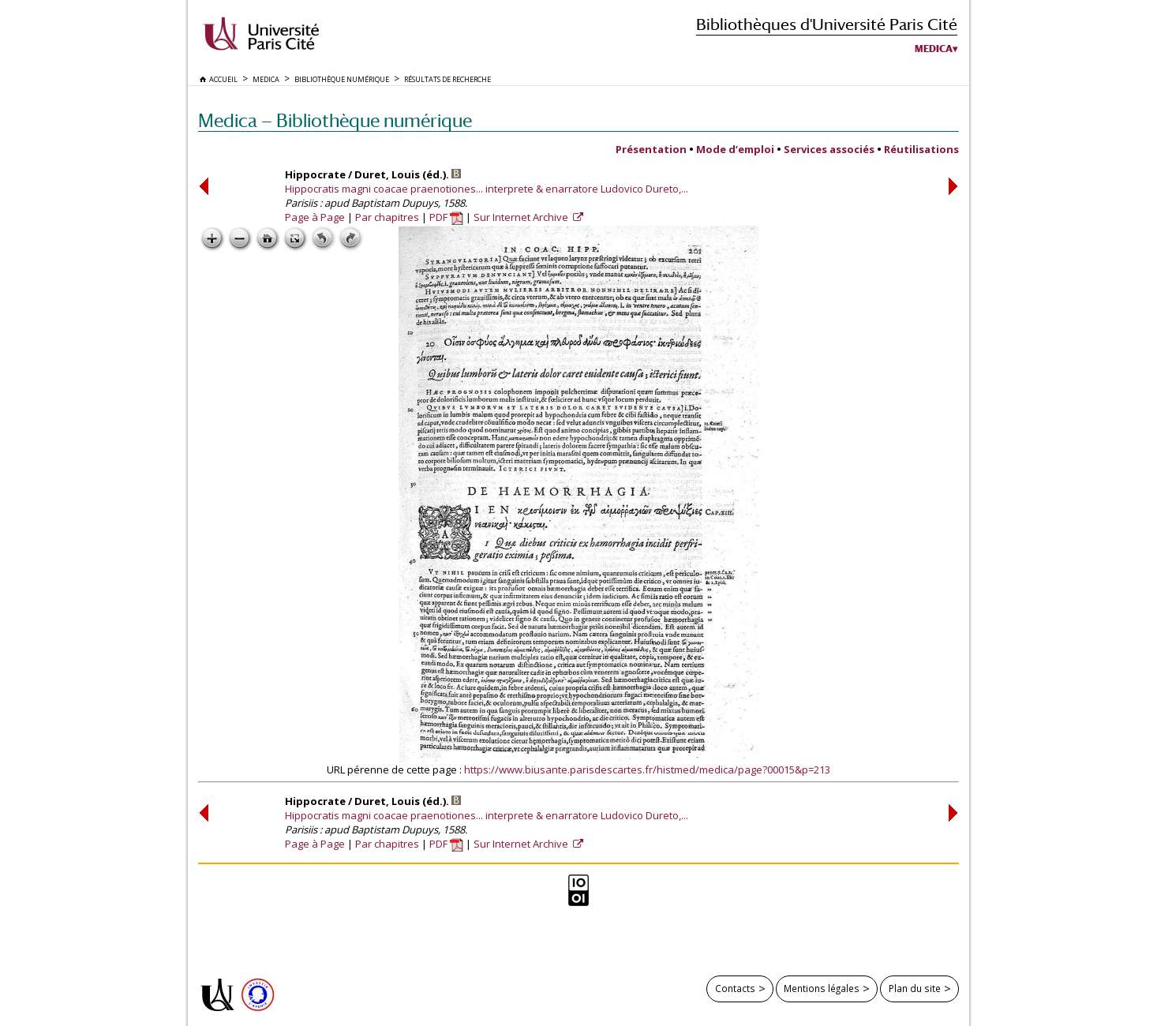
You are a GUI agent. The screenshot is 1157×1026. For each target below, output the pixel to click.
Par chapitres (387, 217)
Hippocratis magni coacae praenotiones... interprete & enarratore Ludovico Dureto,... (486, 189)
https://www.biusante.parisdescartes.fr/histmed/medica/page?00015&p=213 (647, 769)
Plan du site (915, 988)
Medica (934, 48)
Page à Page (315, 217)
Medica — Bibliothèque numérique (335, 120)
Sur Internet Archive (522, 217)
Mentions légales (821, 988)
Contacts (735, 988)
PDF (446, 217)
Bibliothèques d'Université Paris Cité (826, 24)
